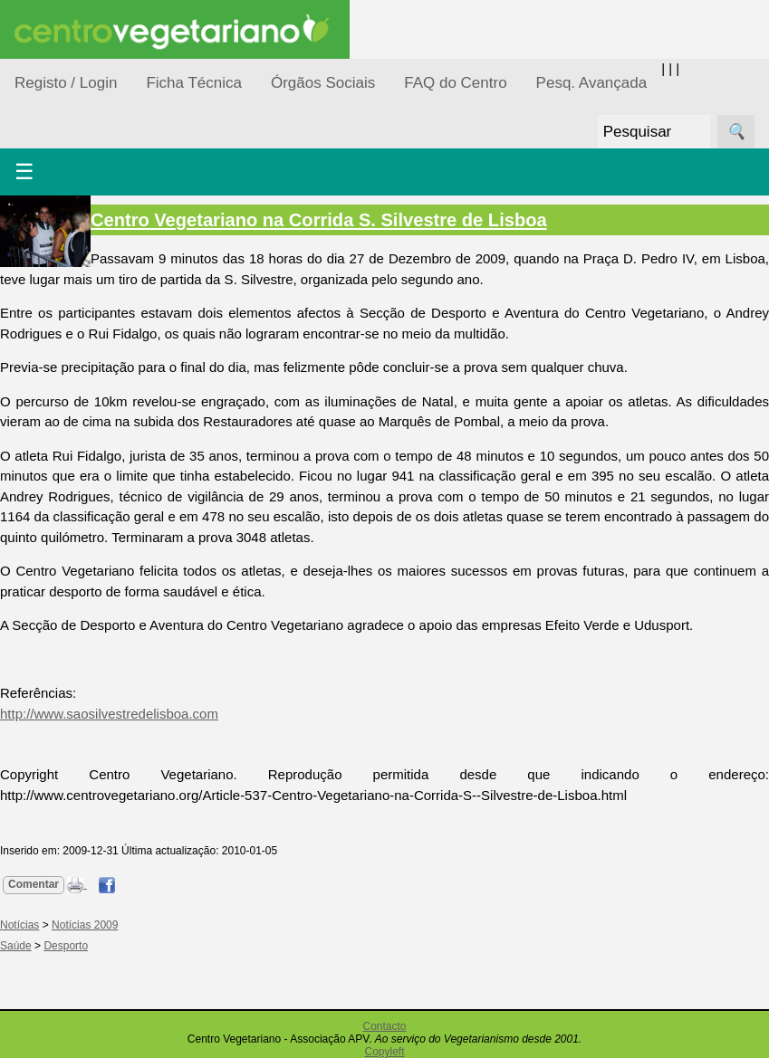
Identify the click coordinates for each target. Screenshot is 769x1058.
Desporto (65, 945)
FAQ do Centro (455, 82)
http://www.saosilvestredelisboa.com (109, 713)
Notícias (19, 925)
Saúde (16, 945)
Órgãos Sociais (323, 82)
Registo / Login (65, 82)
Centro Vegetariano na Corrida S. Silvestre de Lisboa (319, 220)
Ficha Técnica (194, 82)
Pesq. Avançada (592, 82)
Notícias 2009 (85, 925)
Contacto (384, 1026)
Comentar (33, 884)
